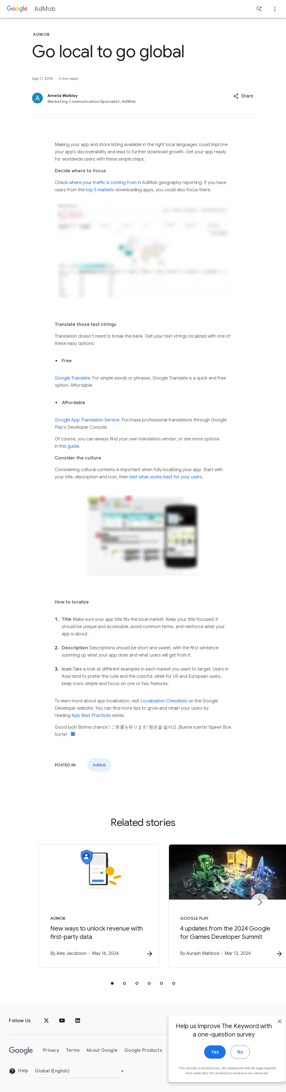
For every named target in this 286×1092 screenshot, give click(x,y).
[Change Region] (80, 1071)
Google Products (143, 1050)
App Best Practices (91, 715)
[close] (269, 1031)
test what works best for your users (165, 477)
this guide (69, 446)
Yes (204, 1062)
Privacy (51, 1050)
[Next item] (259, 902)
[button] (243, 96)
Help (18, 1071)
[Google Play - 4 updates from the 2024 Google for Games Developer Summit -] (216, 906)
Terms (73, 1050)
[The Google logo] (21, 1050)
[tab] (112, 984)
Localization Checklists (163, 701)
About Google (102, 1050)
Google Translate (72, 378)
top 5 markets (100, 190)
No (229, 1062)
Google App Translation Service (87, 420)
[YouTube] (62, 1020)
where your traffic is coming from (103, 182)
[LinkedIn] (77, 1020)
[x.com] (46, 1020)
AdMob (44, 9)
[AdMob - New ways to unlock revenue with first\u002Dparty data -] (70, 906)
